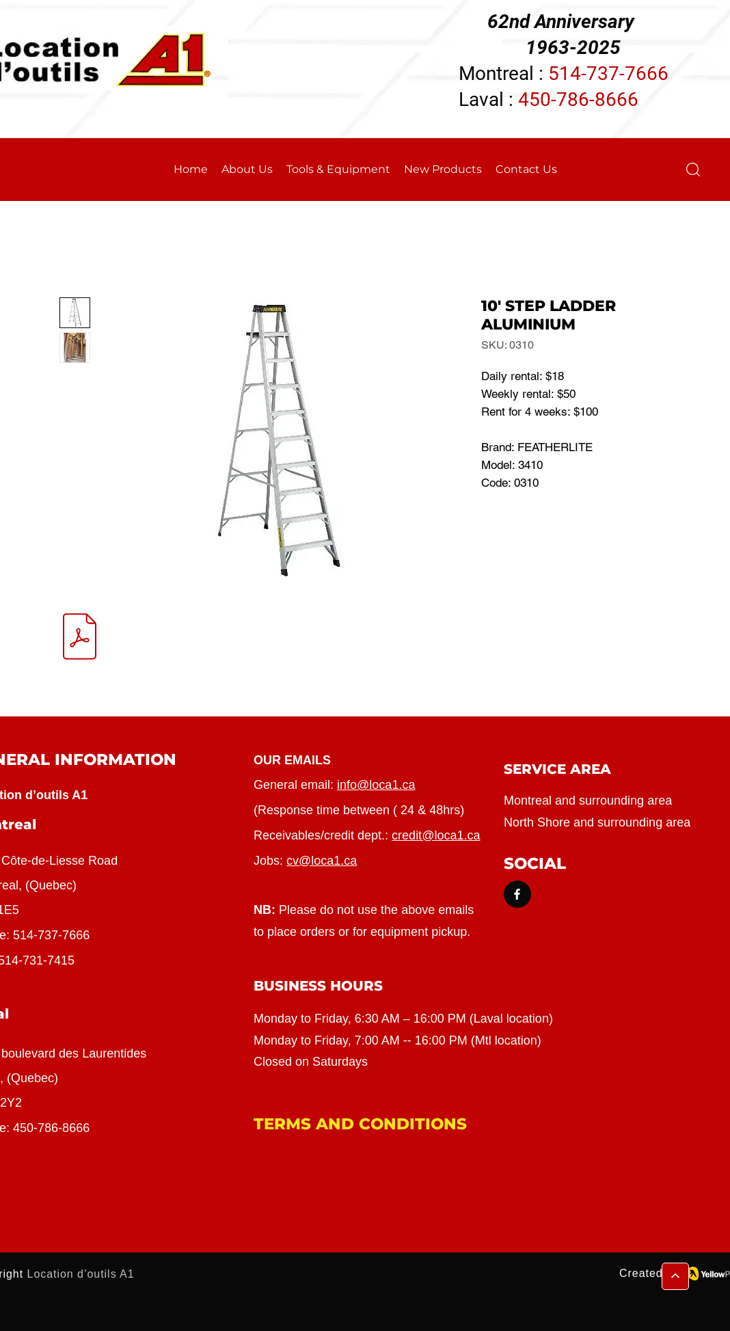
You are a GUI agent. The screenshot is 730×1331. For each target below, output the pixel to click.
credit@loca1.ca (436, 835)
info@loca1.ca (376, 785)
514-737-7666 (51, 935)
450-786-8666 (578, 99)
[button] (693, 169)
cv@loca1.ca (321, 861)
